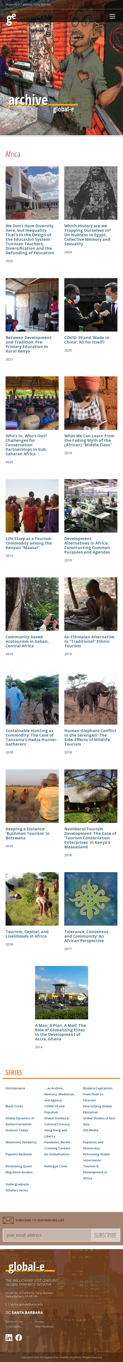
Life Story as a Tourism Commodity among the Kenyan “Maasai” (29, 543)
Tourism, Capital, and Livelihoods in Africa (27, 934)
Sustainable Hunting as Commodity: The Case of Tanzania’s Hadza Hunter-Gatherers (32, 737)
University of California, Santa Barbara (28, 4)
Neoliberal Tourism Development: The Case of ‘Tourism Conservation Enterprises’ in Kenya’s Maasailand (90, 837)
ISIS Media (90, 1130)
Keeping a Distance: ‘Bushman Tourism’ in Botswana (28, 833)
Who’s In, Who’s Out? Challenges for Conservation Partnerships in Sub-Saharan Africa (26, 444)
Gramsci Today (17, 1130)
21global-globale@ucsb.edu (25, 1304)
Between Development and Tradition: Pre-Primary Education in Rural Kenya (29, 344)
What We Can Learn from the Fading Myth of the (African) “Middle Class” (89, 440)
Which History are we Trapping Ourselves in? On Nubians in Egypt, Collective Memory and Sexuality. (87, 234)
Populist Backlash (19, 1154)
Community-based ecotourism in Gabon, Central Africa (27, 641)
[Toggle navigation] (112, 16)
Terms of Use (14, 1321)
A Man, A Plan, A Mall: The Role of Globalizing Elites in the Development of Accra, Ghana (60, 1032)
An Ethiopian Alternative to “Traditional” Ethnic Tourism (89, 641)
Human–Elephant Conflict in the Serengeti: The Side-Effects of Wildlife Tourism (90, 737)
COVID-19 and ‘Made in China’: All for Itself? (86, 340)
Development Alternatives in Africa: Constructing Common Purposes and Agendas (87, 545)
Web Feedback (44, 1326)
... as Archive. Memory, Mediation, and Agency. (59, 1094)
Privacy (39, 1321)
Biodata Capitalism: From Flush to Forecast (98, 1094)
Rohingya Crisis (55, 1166)
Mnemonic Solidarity (21, 1142)
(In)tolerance (15, 1088)
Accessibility (13, 1326)
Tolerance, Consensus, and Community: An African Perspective (86, 936)
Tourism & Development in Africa (95, 1172)
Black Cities (14, 1106)
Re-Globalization (57, 1154)
